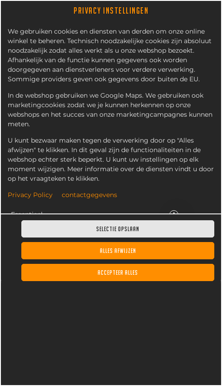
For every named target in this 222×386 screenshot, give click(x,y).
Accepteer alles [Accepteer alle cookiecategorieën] (118, 272)
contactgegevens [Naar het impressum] (89, 195)
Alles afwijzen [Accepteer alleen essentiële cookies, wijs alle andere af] (118, 250)
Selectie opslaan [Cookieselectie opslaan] (117, 229)
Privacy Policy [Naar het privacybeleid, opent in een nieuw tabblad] (30, 195)
